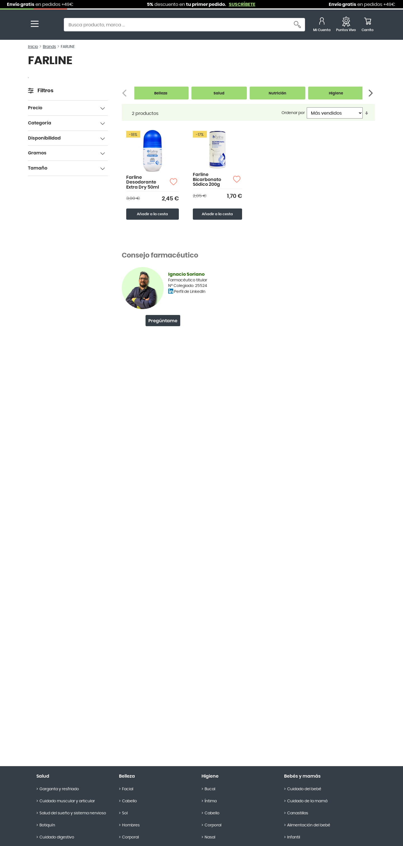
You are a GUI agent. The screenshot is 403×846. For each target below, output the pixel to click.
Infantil (293, 837)
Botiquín (47, 825)
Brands (49, 47)
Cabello (129, 801)
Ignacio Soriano (186, 274)
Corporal (130, 837)
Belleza (127, 776)
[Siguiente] (371, 93)
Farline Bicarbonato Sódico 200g (207, 179)
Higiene (210, 776)
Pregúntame (162, 321)
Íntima (211, 801)
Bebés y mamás (302, 776)
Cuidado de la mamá (307, 801)
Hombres (131, 825)
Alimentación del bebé (308, 825)
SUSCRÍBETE (247, 4)
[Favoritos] (346, 25)
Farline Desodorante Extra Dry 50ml (142, 182)
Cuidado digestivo (56, 837)
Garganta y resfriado (59, 789)
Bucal (210, 789)
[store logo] (50, 25)
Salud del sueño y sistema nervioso (72, 813)
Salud (42, 776)
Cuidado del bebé (304, 789)
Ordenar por (293, 113)
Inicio (33, 47)
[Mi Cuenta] (322, 25)
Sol (125, 813)
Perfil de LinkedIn (189, 292)
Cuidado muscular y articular (67, 801)
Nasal (210, 837)
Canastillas (297, 813)
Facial (127, 789)
